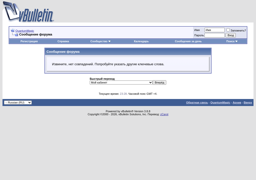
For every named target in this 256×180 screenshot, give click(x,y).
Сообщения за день (188, 41)
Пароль (199, 35)
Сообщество (100, 41)
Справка (63, 41)
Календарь (141, 41)
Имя (197, 30)
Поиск (232, 41)
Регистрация (29, 41)
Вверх (248, 102)
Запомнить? (236, 30)
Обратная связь (197, 102)
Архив (237, 102)
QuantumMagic (25, 30)
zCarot (164, 114)
